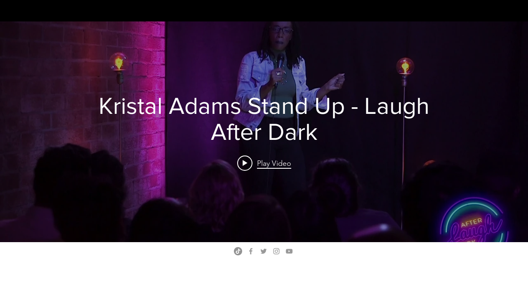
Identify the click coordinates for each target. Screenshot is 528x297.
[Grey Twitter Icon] (263, 251)
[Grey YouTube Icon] (289, 251)
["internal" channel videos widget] (264, 131)
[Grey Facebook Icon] (251, 251)
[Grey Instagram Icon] (276, 251)
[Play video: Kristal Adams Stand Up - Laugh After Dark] (264, 163)
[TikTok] (238, 251)
